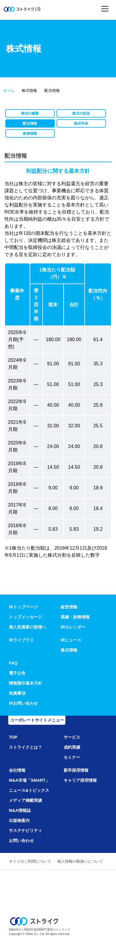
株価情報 (30, 133)
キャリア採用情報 (80, 780)
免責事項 (17, 693)
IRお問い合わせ (23, 703)
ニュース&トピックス (29, 790)
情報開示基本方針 (25, 683)
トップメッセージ (25, 617)
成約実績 (72, 747)
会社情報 (17, 770)
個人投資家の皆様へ (27, 627)
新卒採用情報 (76, 770)
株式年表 (81, 123)
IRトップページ (23, 607)
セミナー (72, 757)
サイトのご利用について (30, 861)
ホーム (8, 90)
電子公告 (17, 673)
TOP (13, 737)
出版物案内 (19, 820)
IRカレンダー (73, 627)
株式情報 (69, 650)
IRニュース (71, 640)
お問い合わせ (21, 840)
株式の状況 (81, 113)
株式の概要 (30, 113)
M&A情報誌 (20, 810)
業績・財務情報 (75, 617)
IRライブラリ (21, 640)
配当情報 (30, 123)
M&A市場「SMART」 (29, 780)
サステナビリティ (25, 830)
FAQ (13, 663)
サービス (72, 737)
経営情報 (69, 607)
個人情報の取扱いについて (80, 861)
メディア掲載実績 (25, 800)
